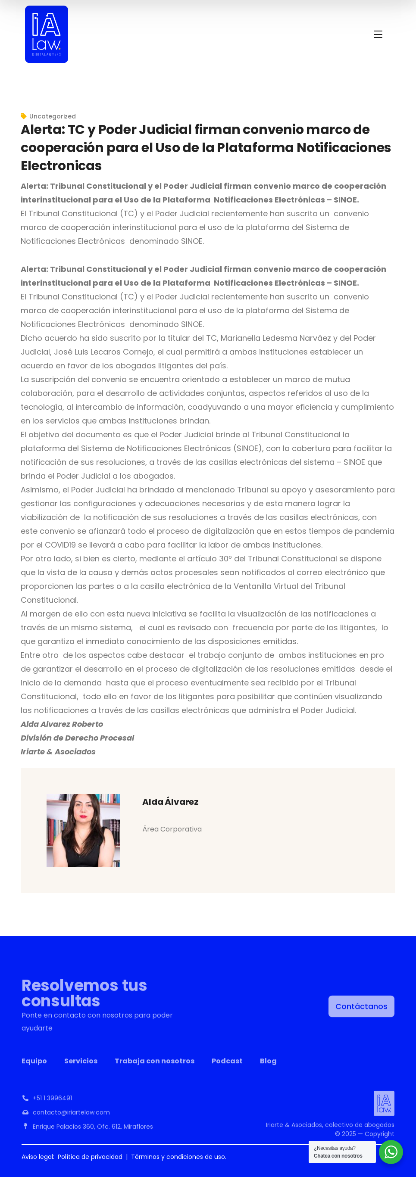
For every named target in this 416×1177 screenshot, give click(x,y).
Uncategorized (52, 116)
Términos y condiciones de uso (178, 1156)
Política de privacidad (90, 1156)
